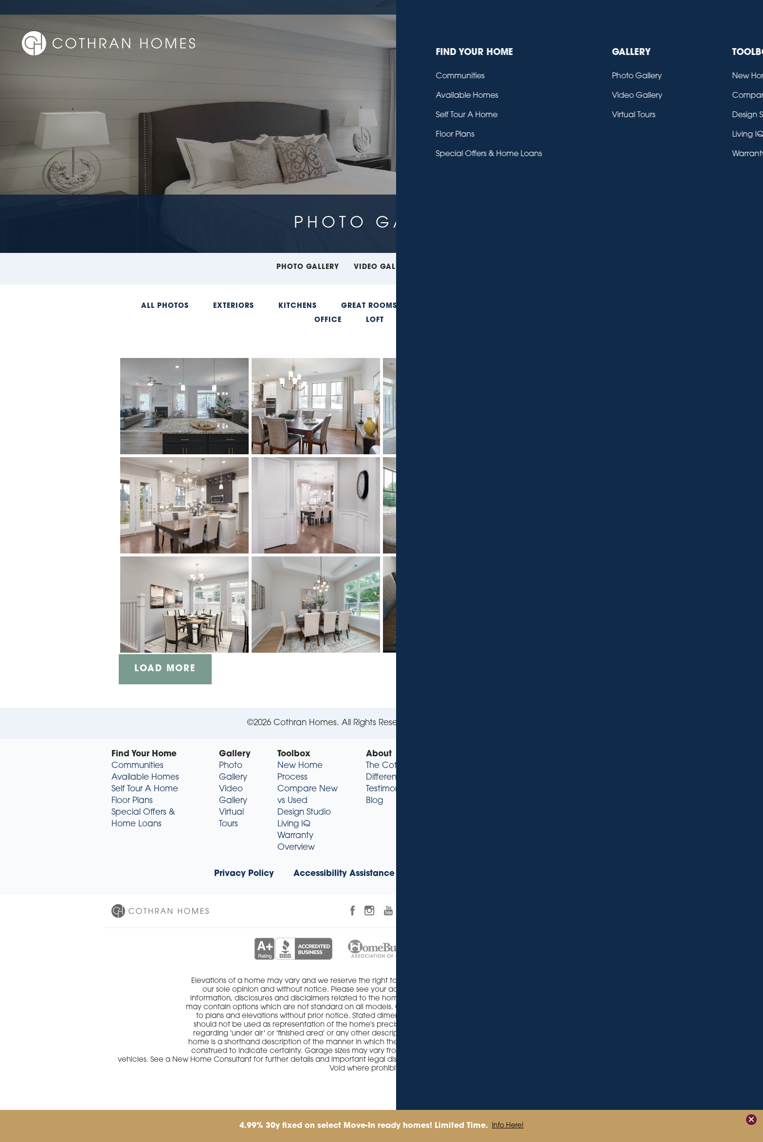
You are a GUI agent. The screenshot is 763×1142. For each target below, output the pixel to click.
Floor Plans (132, 801)
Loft (375, 320)
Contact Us (717, 7)
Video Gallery (383, 267)
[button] (724, 42)
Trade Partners (519, 874)
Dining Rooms (451, 306)
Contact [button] (679, 41)
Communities (137, 766)
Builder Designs (480, 723)
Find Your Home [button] (438, 41)
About (379, 754)
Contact (472, 754)
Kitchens (297, 306)
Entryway (428, 320)
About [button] (625, 41)
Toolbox (293, 754)
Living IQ (293, 824)
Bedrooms (527, 306)
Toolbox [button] (571, 41)
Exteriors (233, 306)
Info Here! (508, 1126)
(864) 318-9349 (597, 801)
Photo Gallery (307, 267)
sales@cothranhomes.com (589, 812)
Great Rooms (369, 306)
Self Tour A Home (144, 789)
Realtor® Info (441, 874)
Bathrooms (597, 306)
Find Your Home (144, 754)
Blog (682, 7)
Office (328, 320)
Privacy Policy (244, 874)
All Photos (165, 306)
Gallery (235, 754)
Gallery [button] (512, 41)
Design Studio (304, 812)
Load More (165, 669)
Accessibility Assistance (344, 874)
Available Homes (145, 777)
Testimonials (389, 789)
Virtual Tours (457, 267)
